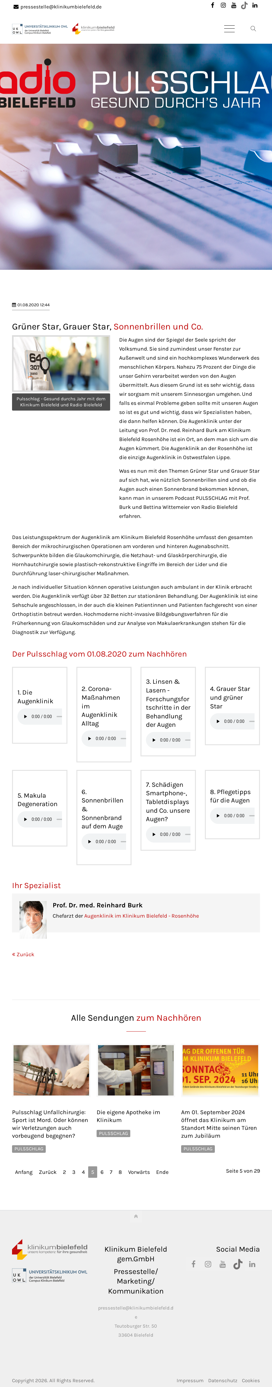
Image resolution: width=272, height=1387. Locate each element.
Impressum (190, 1380)
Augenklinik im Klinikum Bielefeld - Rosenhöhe (141, 916)
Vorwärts (139, 1172)
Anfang (23, 1172)
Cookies (251, 1380)
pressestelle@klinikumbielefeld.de (58, 7)
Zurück (25, 954)
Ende (162, 1172)
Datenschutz (222, 1380)
